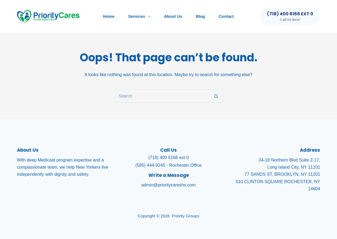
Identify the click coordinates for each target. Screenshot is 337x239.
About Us (173, 16)
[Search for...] (162, 96)
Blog (200, 16)
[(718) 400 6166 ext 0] (290, 16)
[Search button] (216, 96)
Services (140, 16)
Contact (226, 16)
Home (109, 16)
